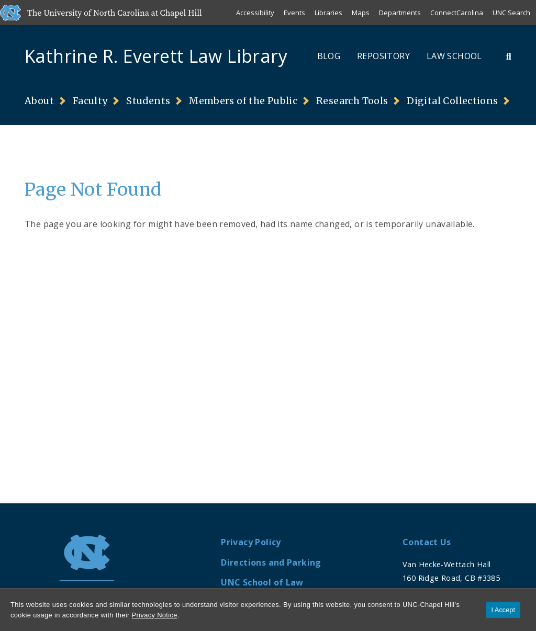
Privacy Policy (251, 542)
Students (148, 101)
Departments (400, 12)
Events (294, 12)
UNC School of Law (262, 582)
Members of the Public (243, 101)
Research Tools (352, 101)
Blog (329, 56)
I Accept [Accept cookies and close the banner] (503, 610)
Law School (454, 56)
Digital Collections (452, 101)
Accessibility (255, 12)
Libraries (328, 12)
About (39, 101)
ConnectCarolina (456, 12)
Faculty (90, 101)
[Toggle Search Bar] (508, 56)
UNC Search (511, 12)
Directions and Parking (271, 562)
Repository (383, 56)
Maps (361, 12)
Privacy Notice (154, 615)
